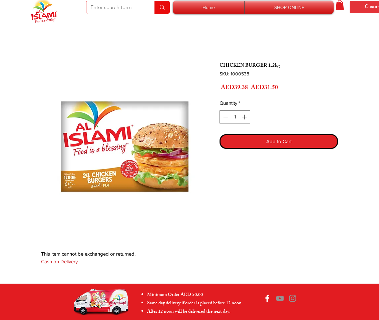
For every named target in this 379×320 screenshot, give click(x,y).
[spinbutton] (235, 117)
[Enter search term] (115, 7)
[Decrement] (225, 117)
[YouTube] (280, 298)
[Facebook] (267, 298)
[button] (289, 7)
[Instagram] (292, 298)
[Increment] (245, 117)
